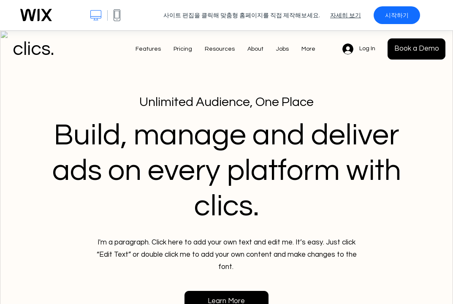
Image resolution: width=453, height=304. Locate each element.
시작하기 (397, 15)
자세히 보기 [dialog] (345, 15)
